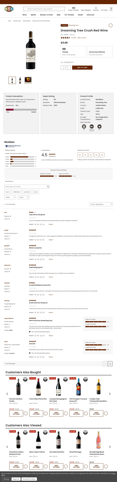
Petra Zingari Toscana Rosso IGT (78, 439)
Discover (90, 15)
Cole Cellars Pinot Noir (38, 438)
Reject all (16, 479)
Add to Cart (82, 68)
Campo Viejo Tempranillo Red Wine (98, 439)
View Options (16, 453)
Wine (24, 15)
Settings (6, 479)
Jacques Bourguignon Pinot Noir (58, 439)
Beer (59, 15)
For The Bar (69, 15)
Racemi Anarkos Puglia (15, 439)
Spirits (33, 15)
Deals (80, 15)
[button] (7, 433)
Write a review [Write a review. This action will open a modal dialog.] (82, 38)
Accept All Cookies (29, 479)
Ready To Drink (46, 15)
